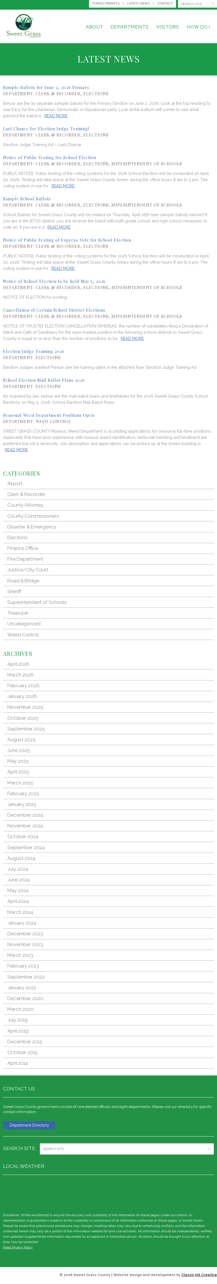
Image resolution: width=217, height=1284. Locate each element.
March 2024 (20, 912)
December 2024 (25, 815)
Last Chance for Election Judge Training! (46, 128)
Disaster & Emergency (31, 527)
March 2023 (20, 955)
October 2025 (22, 718)
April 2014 (17, 1063)
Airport (15, 483)
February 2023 (23, 966)
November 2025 (25, 707)
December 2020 (25, 998)
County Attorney (25, 505)
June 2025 (18, 750)
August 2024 (21, 858)
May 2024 (18, 890)
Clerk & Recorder (58, 93)
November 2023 (25, 944)
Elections (95, 93)
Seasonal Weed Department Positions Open (48, 415)
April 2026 (18, 664)
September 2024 (26, 847)
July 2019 (17, 1020)
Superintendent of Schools (147, 163)
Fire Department (25, 559)
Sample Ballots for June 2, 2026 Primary (46, 87)
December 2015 (24, 1041)
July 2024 (17, 869)
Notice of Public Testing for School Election (49, 157)
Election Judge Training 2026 (33, 351)
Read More (56, 115)
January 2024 (21, 923)
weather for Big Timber (211, 1193)
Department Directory (31, 1125)
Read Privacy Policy (18, 1248)
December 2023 (25, 933)
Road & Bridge (23, 581)
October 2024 (22, 836)
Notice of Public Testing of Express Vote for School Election (67, 240)
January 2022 (21, 987)
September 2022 (26, 977)
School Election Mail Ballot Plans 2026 (44, 380)
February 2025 (23, 793)
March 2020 (20, 1009)
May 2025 (18, 761)
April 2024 (18, 901)
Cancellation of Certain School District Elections (54, 310)
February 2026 (23, 685)
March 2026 (20, 675)
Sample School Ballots (27, 198)
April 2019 (18, 1031)
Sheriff (14, 591)
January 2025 (21, 804)
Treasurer (18, 613)
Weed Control (53, 421)
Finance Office (22, 548)
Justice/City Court (27, 569)
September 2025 (26, 729)
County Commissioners (33, 516)
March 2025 (20, 783)
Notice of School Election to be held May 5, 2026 (54, 281)
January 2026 (22, 696)
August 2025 (21, 739)
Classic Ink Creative (199, 1276)
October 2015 (22, 1052)
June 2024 (18, 879)
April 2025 (18, 772)
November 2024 (25, 825)
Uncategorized (23, 623)
